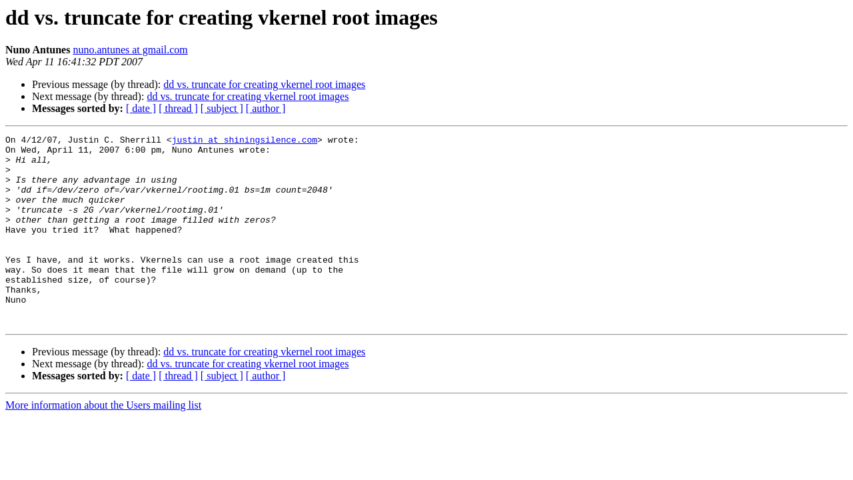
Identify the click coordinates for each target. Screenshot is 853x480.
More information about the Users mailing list (103, 443)
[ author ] (266, 108)
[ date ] (141, 108)
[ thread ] (178, 108)
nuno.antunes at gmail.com (130, 49)
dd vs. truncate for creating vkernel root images (264, 84)
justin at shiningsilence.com (244, 141)
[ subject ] (222, 108)
